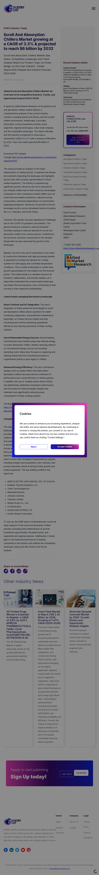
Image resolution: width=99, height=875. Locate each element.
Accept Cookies (64, 446)
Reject (34, 447)
